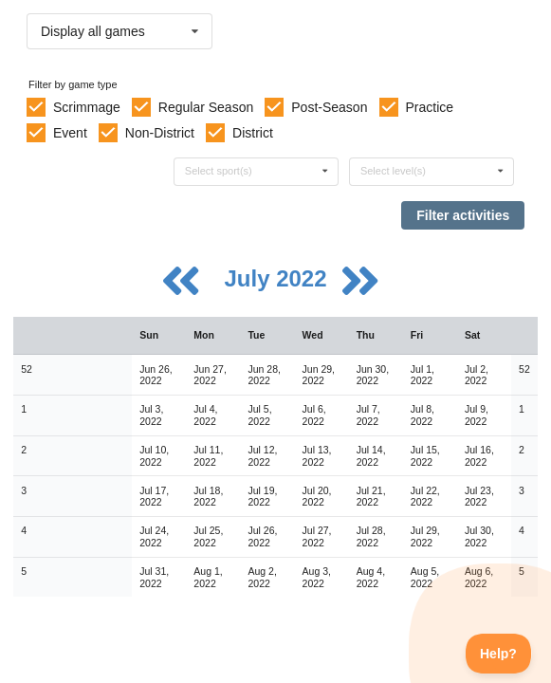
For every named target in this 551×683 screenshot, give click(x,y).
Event (70, 132)
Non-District (159, 132)
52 (26, 369)
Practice (430, 107)
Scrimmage (86, 107)
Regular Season (205, 107)
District (252, 132)
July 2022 (278, 278)
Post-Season (329, 107)
